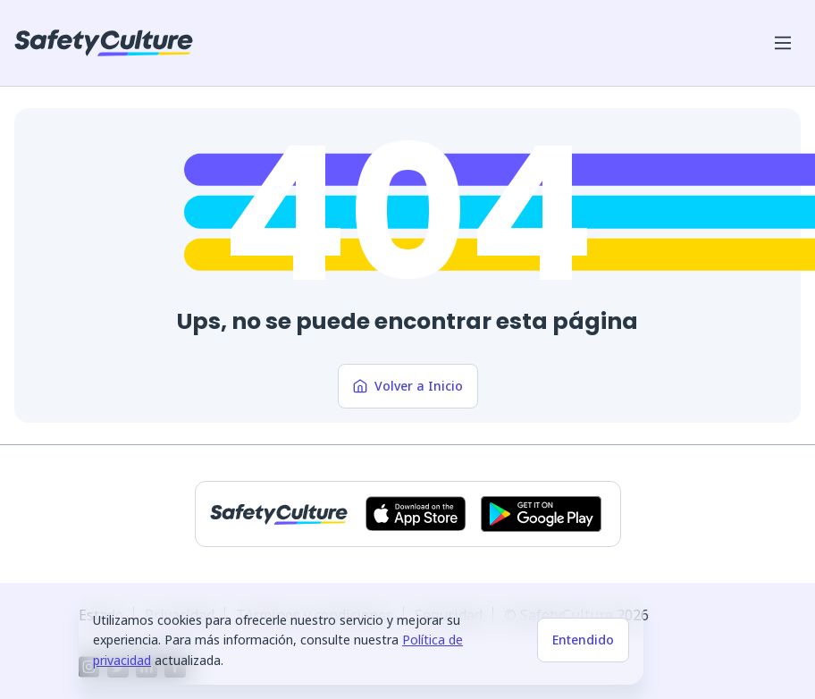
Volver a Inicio (408, 385)
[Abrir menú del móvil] (783, 43)
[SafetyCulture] (103, 42)
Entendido (583, 639)
